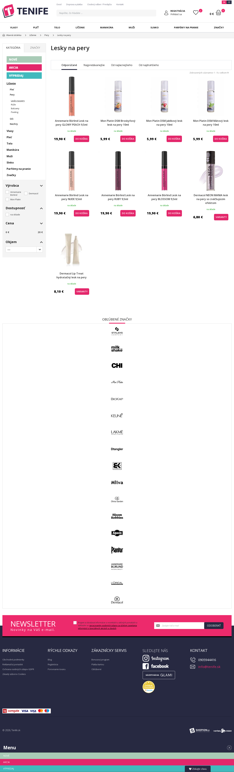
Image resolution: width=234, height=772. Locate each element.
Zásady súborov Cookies (14, 674)
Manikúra (106, 27)
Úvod (58, 4)
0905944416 (207, 660)
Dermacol (33, 193)
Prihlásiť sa (176, 14)
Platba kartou (97, 664)
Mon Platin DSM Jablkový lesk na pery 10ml (164, 122)
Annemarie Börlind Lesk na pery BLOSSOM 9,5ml (164, 197)
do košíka (81, 138)
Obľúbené (96, 669)
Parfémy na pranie (186, 27)
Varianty (221, 217)
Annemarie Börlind (15, 193)
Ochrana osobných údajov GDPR (18, 669)
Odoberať (214, 625)
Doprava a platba (74, 4)
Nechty (14, 123)
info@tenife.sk (209, 667)
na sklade (15, 214)
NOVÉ (13, 59)
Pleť (36, 27)
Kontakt (120, 4)
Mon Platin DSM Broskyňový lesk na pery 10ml (118, 122)
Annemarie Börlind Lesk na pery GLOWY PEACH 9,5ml (71, 122)
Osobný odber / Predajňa (99, 4)
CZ (229, 2)
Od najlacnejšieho (121, 65)
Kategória (13, 47)
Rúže (13, 104)
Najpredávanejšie (94, 65)
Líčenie (80, 27)
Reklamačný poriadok (12, 664)
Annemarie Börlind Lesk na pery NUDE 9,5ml (71, 197)
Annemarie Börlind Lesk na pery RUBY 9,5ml (118, 197)
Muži (132, 27)
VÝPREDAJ (16, 75)
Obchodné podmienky (13, 659)
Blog (50, 659)
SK (224, 2)
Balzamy (15, 108)
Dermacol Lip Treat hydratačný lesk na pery (71, 275)
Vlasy (14, 27)
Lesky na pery (18, 100)
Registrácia (53, 664)
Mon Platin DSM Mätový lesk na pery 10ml (211, 122)
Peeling (14, 112)
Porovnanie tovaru (56, 669)
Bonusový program (100, 659)
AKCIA (13, 67)
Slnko (154, 27)
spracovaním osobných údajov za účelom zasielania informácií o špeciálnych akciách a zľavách (107, 627)
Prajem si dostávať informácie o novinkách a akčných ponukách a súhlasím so (107, 625)
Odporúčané (69, 65)
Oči (11, 118)
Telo (57, 27)
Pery (12, 94)
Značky (219, 27)
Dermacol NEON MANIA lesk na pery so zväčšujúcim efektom (211, 199)
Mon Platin (15, 199)
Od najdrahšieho (149, 65)
